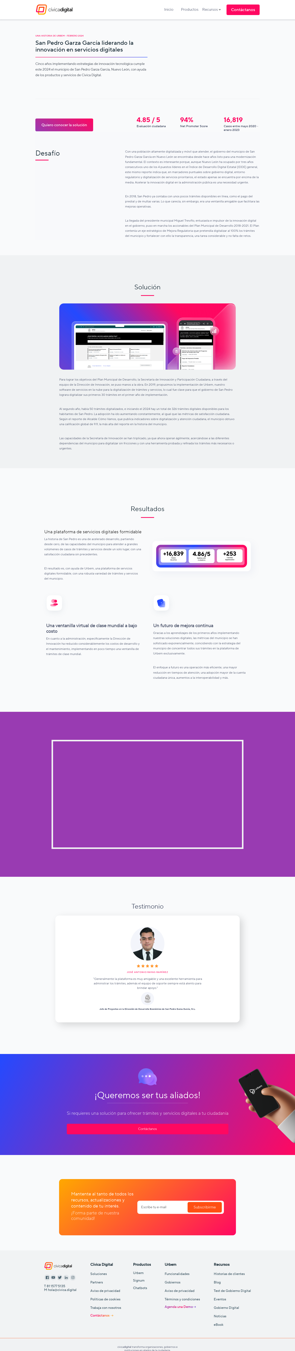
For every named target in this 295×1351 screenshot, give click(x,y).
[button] (211, 9)
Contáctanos (147, 1129)
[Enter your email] (180, 1207)
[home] (54, 10)
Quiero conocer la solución (64, 125)
